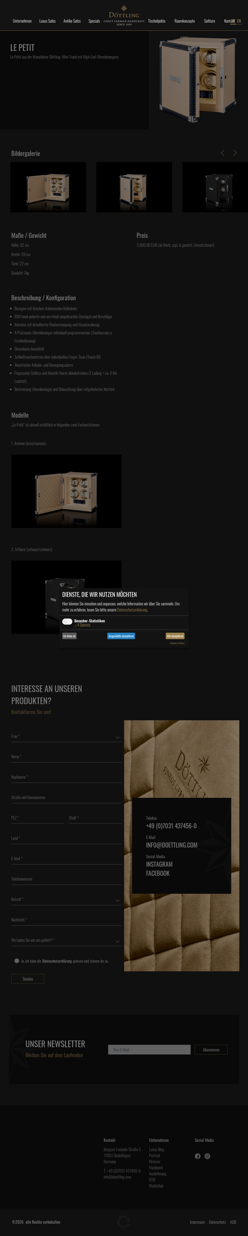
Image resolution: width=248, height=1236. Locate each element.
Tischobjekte (156, 21)
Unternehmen (22, 21)
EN (239, 21)
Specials (94, 21)
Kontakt (229, 21)
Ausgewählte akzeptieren (121, 636)
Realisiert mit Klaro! (177, 643)
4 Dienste (82, 625)
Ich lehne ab (69, 636)
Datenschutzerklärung (132, 610)
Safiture (209, 21)
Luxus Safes (47, 21)
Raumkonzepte (185, 21)
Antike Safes (72, 21)
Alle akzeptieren (175, 636)
